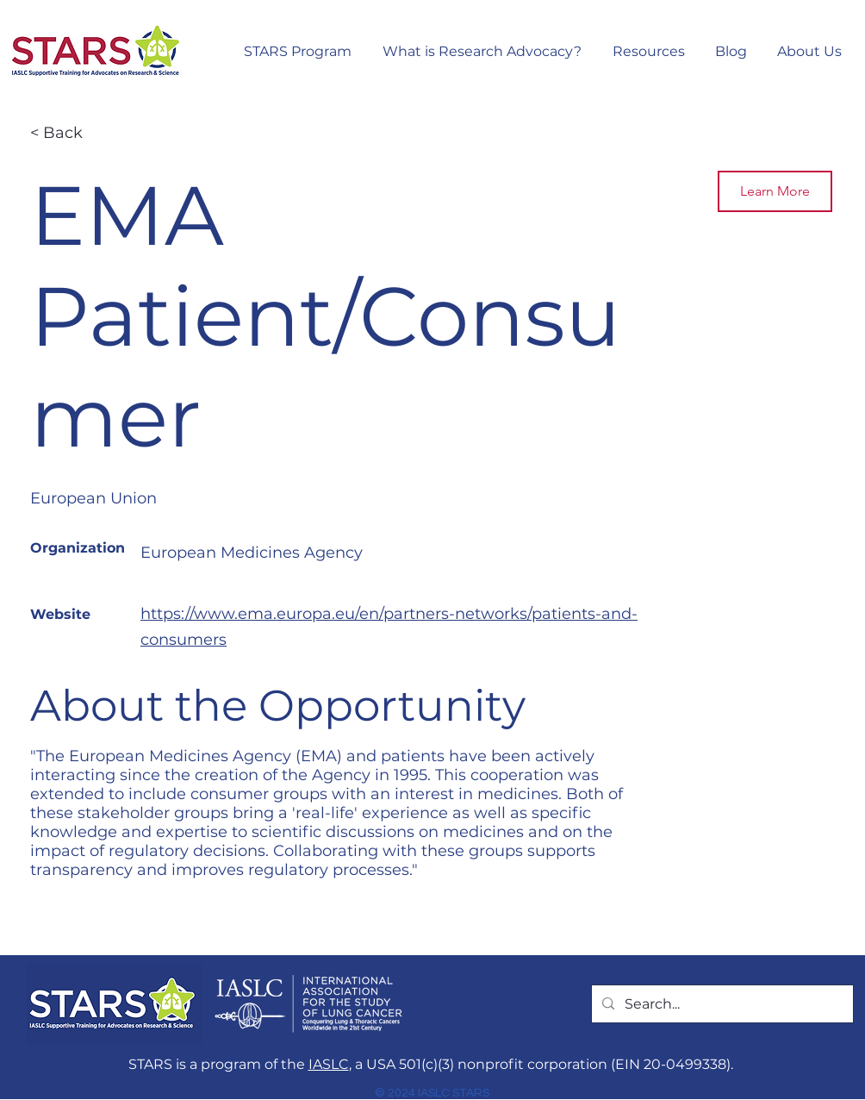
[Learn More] (775, 191)
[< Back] (91, 133)
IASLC (328, 1064)
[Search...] (721, 1004)
